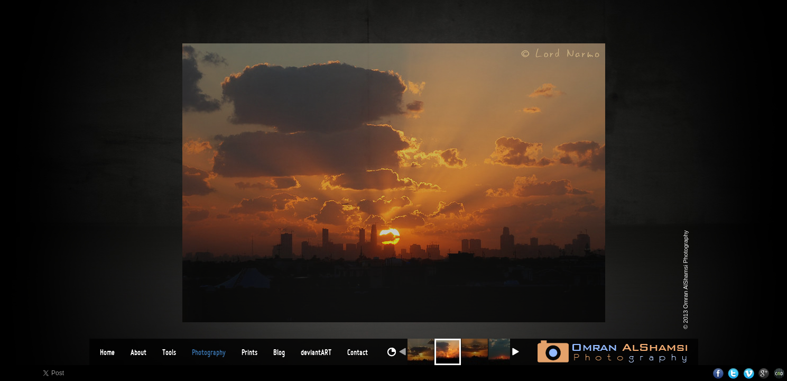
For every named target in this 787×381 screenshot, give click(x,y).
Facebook (718, 373)
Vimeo (748, 373)
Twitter (733, 373)
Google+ (764, 373)
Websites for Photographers (779, 373)
